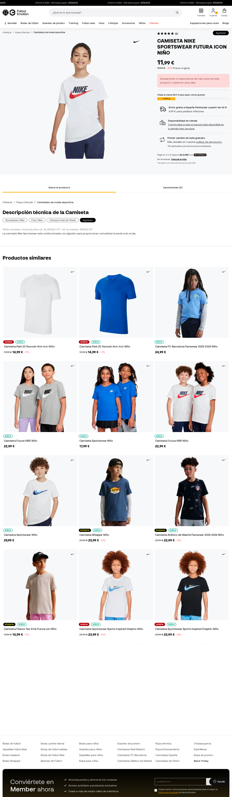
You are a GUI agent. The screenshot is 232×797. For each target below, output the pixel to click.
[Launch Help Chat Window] (219, 782)
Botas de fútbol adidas (54, 749)
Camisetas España (166, 755)
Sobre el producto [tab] (59, 187)
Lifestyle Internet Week (62, 220)
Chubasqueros (202, 743)
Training (73, 23)
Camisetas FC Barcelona (131, 755)
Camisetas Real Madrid (131, 749)
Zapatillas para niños (91, 755)
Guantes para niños (90, 749)
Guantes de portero (53, 23)
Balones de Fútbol (51, 760)
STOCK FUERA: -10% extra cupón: (63, 3)
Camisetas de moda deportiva (49, 32)
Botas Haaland (11, 755)
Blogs (225, 23)
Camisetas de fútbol (167, 760)
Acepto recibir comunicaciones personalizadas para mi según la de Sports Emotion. (188, 790)
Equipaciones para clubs (204, 23)
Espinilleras (200, 749)
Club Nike (37, 220)
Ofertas (153, 23)
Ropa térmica (163, 743)
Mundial (10, 23)
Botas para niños (89, 743)
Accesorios (128, 23)
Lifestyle (113, 23)
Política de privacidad (168, 792)
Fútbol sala (88, 23)
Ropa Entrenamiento (167, 749)
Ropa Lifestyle (22, 32)
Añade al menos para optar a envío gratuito (181, 95)
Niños (142, 23)
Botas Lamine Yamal (52, 743)
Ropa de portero (203, 755)
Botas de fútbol (29, 23)
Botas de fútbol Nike (52, 755)
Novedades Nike (14, 220)
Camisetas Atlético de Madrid (134, 760)
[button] (193, 124)
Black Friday (201, 760)
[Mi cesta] (224, 12)
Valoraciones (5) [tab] (172, 187)
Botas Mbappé (11, 760)
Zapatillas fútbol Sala (15, 749)
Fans (101, 23)
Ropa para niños (88, 760)
